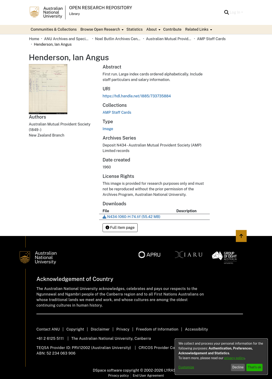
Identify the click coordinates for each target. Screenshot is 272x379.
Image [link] (108, 129)
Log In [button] (235, 12)
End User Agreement (148, 375)
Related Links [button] (196, 29)
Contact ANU (48, 329)
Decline (238, 367)
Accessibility (196, 329)
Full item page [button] (120, 227)
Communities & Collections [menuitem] (54, 29)
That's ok (254, 367)
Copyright (75, 329)
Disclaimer (100, 329)
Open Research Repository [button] (100, 7)
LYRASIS (171, 370)
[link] (117, 112)
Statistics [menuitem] (134, 29)
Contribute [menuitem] (172, 29)
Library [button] (74, 14)
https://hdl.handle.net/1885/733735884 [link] (137, 96)
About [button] (151, 29)
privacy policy (234, 358)
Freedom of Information (157, 329)
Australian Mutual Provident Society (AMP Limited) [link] (169, 39)
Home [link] (34, 39)
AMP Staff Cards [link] (211, 39)
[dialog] (221, 356)
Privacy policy (118, 375)
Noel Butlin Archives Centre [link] (118, 39)
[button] (227, 12)
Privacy (123, 329)
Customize (186, 367)
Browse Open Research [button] (100, 29)
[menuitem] (102, 29)
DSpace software (107, 370)
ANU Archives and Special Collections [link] (67, 39)
